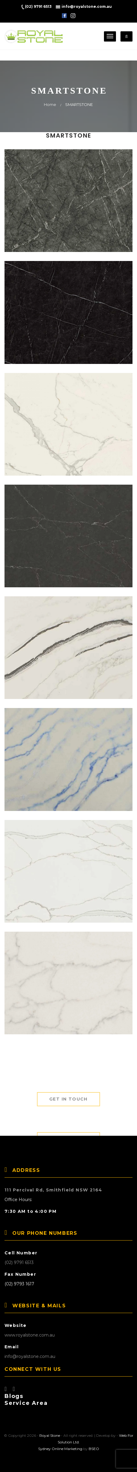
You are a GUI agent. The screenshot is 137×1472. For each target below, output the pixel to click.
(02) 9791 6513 (19, 1262)
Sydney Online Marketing (60, 1448)
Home (50, 104)
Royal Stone (49, 1435)
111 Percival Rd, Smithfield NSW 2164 (53, 1190)
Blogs (14, 1396)
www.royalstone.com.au (30, 1335)
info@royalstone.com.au (30, 1356)
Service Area (26, 1403)
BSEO (94, 1448)
